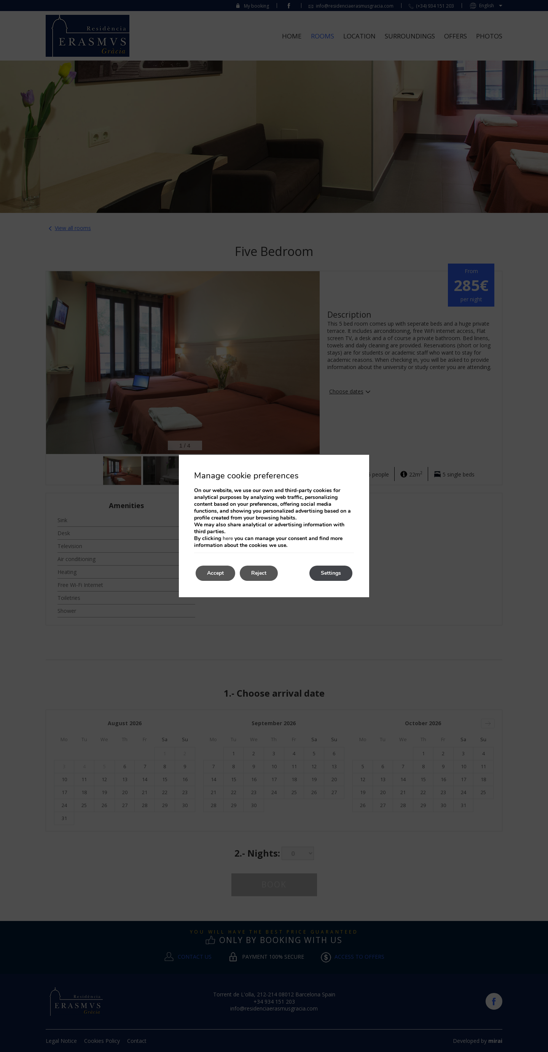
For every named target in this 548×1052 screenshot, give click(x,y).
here (228, 538)
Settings (331, 573)
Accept (215, 573)
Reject (258, 573)
